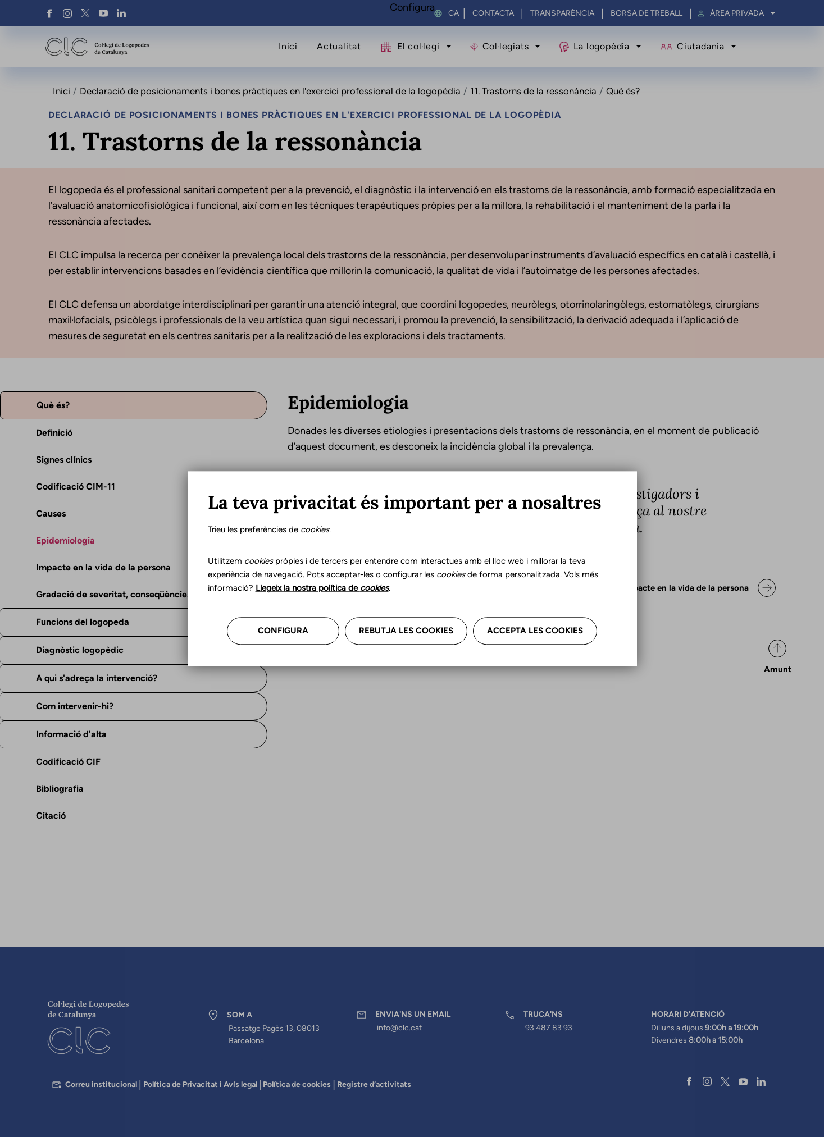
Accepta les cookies (535, 631)
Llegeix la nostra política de (322, 588)
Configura (283, 631)
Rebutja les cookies (406, 631)
